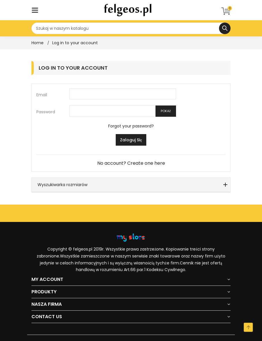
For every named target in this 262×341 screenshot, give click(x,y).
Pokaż (166, 111)
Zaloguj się (131, 140)
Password (45, 112)
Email (41, 95)
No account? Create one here (131, 163)
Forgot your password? (131, 126)
